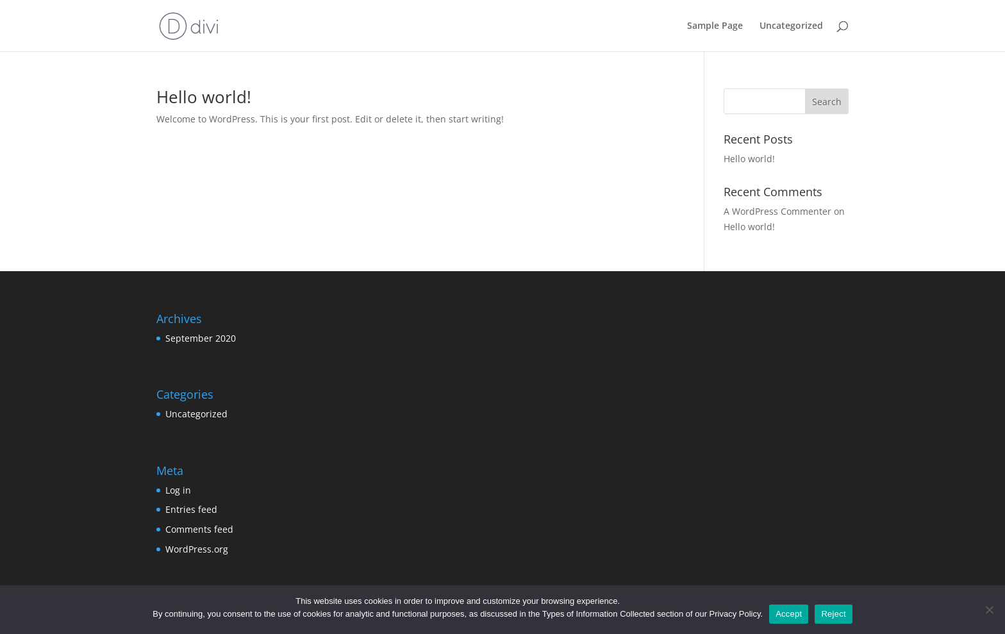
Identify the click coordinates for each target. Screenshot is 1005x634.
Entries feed (191, 509)
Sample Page (715, 26)
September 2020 (200, 338)
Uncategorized (791, 26)
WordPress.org (196, 549)
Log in (178, 490)
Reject (833, 614)
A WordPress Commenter (777, 211)
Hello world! (203, 96)
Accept (789, 614)
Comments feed (199, 529)
